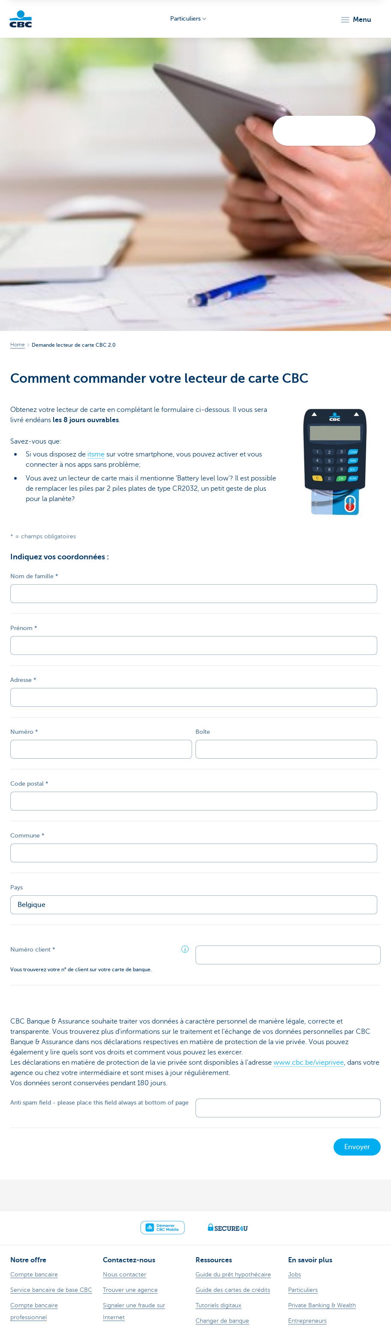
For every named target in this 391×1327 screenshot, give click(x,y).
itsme (96, 454)
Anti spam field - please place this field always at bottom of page (99, 1102)
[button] (355, 19)
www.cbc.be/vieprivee (309, 1062)
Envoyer (357, 1147)
